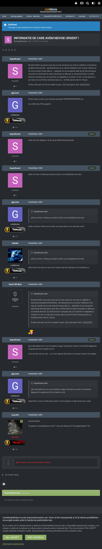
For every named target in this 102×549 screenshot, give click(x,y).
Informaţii (44, 41)
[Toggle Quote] (32, 211)
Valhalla (15, 243)
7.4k (15, 449)
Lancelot (15, 415)
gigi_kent (15, 93)
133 (15, 127)
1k (15, 278)
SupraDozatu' (21, 41)
